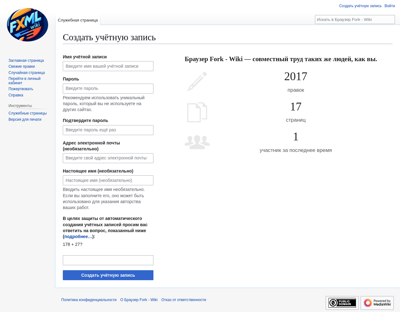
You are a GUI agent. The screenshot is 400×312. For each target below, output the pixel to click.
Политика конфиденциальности (89, 300)
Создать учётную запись (108, 275)
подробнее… (78, 236)
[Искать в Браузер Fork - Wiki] (355, 19)
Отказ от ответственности (183, 300)
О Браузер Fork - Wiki (139, 300)
